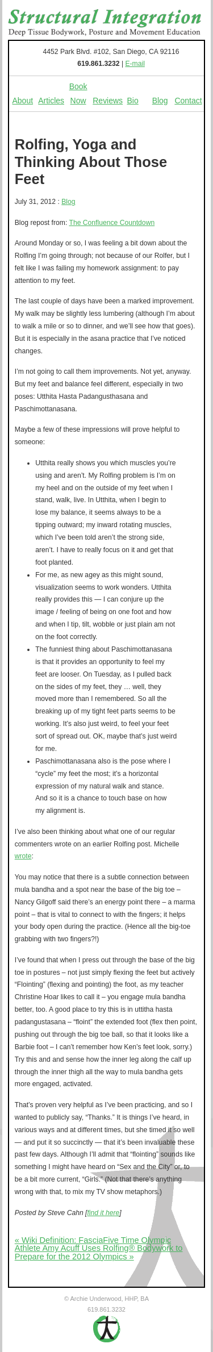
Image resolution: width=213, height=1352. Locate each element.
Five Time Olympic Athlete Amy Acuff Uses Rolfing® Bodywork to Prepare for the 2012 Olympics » (99, 1248)
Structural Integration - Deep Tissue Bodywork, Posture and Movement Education (105, 23)
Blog (160, 100)
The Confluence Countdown (111, 223)
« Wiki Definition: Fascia (59, 1240)
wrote (23, 856)
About (23, 100)
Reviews (108, 100)
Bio (133, 100)
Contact (188, 100)
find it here (103, 1213)
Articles (51, 100)
